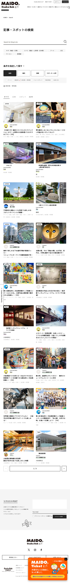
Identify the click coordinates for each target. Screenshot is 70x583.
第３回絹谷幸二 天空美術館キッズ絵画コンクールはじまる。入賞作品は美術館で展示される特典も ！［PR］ (18, 293)
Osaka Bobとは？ (39, 2)
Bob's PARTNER (35, 557)
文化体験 (61, 134)
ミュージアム (19, 257)
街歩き (47, 137)
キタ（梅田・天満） (12, 50)
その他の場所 (39, 214)
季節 (37, 73)
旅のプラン (51, 7)
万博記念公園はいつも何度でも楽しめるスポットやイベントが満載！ (17, 211)
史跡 (37, 134)
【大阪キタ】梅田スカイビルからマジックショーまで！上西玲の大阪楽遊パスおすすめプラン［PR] (18, 132)
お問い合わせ (57, 557)
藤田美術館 (42, 453)
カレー (5, 422)
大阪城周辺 (39, 297)
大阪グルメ (39, 7)
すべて (6, 97)
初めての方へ (48, 2)
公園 (10, 214)
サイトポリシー (19, 570)
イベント (11, 297)
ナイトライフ (46, 7)
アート (52, 50)
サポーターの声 (51, 73)
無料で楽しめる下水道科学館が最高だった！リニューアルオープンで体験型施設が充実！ (17, 253)
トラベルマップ (63, 7)
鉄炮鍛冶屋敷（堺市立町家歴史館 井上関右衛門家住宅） (50, 166)
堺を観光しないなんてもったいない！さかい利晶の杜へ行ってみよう (50, 131)
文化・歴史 (54, 134)
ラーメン (9, 54)
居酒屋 (19, 54)
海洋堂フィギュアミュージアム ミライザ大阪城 (17, 329)
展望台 (21, 136)
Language (65, 2)
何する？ (29, 7)
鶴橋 (37, 212)
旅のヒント (57, 7)
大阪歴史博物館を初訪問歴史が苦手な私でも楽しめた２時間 (15, 459)
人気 (61, 50)
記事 (14, 97)
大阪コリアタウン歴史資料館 (47, 205)
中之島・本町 (39, 380)
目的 (10, 73)
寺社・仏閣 (48, 380)
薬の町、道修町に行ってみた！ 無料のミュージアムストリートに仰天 (50, 377)
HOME (5, 17)
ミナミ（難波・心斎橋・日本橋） (34, 50)
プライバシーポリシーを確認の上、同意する (46, 516)
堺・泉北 (42, 134)
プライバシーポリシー (21, 572)
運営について (19, 565)
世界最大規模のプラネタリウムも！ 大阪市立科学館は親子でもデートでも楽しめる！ (18, 418)
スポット (22, 97)
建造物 (48, 134)
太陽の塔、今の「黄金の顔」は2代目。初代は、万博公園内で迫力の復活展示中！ (50, 252)
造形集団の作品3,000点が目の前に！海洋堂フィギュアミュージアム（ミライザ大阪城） (50, 293)
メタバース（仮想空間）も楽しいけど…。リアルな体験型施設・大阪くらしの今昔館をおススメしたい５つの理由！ (50, 335)
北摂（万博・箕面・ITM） (19, 214)
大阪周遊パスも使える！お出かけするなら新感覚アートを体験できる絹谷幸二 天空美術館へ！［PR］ (18, 378)
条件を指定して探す (12, 65)
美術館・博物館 (11, 86)
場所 (23, 73)
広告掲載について (20, 568)
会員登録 (27, 565)
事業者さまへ (13, 557)
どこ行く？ (34, 7)
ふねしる (9, 165)
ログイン (57, 2)
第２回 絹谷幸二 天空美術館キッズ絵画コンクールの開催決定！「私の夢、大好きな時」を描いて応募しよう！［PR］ (50, 418)
